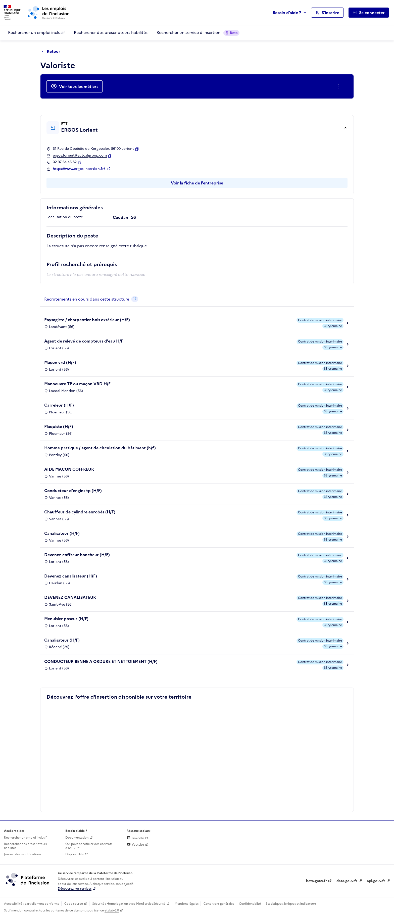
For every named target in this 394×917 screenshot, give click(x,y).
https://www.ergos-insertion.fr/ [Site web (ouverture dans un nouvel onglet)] (79, 168)
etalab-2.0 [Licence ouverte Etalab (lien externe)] (112, 910)
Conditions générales (219, 903)
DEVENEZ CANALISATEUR (70, 597)
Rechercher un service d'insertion (198, 32)
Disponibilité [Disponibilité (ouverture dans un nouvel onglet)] (74, 854)
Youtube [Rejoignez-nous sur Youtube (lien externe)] (135, 844)
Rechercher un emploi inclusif (36, 32)
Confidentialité (250, 903)
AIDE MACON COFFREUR (69, 469)
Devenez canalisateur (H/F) (70, 576)
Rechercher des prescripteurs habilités (110, 32)
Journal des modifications (22, 854)
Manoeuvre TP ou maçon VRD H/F (77, 384)
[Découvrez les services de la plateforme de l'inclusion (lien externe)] (28, 879)
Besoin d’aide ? (287, 13)
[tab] (91, 299)
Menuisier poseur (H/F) (66, 619)
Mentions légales (187, 903)
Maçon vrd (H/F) (60, 362)
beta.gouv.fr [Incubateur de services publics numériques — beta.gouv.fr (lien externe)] (316, 881)
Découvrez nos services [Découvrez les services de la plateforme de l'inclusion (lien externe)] (74, 888)
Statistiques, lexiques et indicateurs (291, 903)
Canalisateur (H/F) (62, 533)
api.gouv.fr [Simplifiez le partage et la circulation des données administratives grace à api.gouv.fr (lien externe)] (376, 881)
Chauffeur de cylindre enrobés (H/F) (79, 512)
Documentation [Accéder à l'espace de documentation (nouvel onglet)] (76, 837)
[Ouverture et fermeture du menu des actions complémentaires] (339, 86)
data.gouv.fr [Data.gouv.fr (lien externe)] (346, 881)
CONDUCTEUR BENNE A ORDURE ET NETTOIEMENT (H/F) (101, 661)
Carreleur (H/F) (59, 405)
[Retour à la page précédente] (52, 51)
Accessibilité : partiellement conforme (31, 903)
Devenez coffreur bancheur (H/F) (77, 555)
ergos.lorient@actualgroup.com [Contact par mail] (80, 155)
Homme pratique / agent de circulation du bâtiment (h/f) (100, 448)
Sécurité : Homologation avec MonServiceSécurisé (128, 903)
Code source (73, 903)
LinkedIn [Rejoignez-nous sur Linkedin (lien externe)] (135, 838)
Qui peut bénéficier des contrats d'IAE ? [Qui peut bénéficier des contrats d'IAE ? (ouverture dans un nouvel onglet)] (88, 846)
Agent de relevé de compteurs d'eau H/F (83, 341)
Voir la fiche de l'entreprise (197, 183)
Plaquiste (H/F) (58, 426)
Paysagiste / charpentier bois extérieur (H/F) (87, 320)
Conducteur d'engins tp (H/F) (73, 491)
